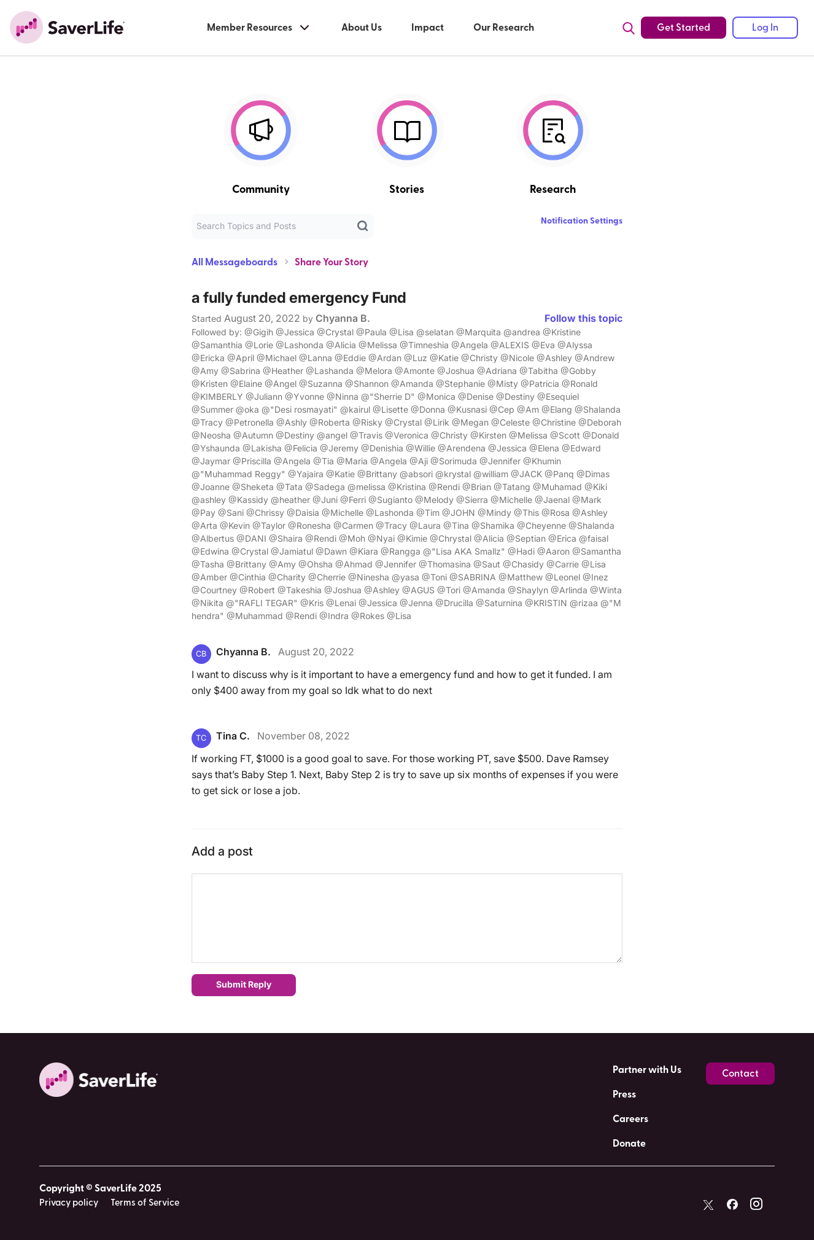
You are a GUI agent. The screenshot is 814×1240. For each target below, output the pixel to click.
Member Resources (259, 27)
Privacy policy (68, 1202)
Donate (629, 1143)
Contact (740, 1073)
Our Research (503, 28)
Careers (630, 1119)
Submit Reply (243, 984)
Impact (427, 28)
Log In (765, 28)
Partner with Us (647, 1070)
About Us (361, 28)
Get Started (683, 28)
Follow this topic (583, 318)
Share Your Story (331, 262)
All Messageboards (234, 262)
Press (624, 1094)
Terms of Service (144, 1202)
